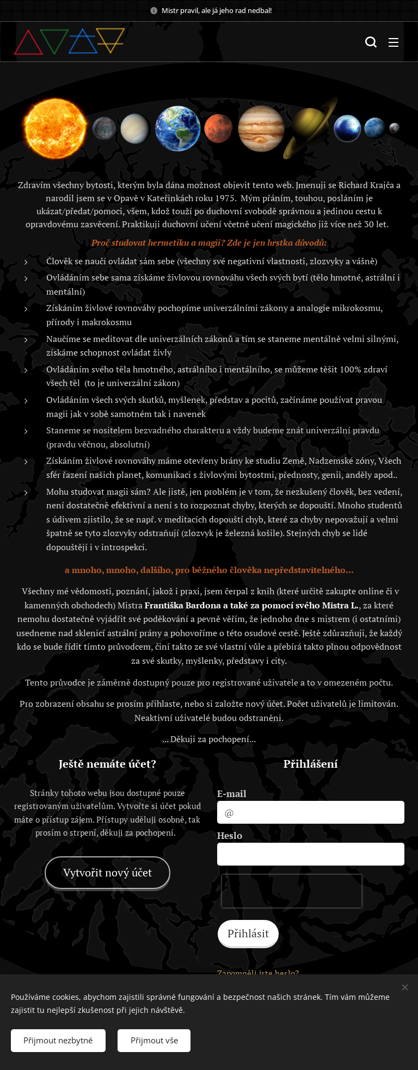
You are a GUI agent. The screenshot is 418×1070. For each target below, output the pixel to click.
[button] (371, 41)
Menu (393, 42)
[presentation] (291, 891)
